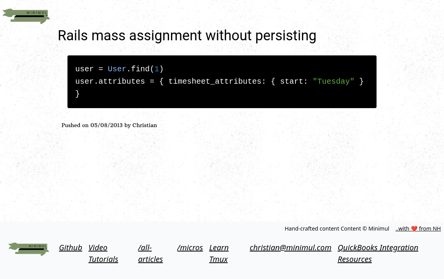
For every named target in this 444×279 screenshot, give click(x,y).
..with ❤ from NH (418, 228)
